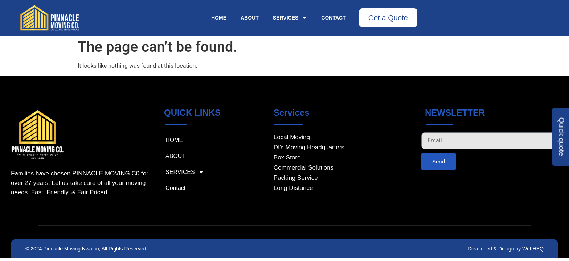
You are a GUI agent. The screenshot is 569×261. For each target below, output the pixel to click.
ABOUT (250, 18)
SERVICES (290, 18)
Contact (333, 18)
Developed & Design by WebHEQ (506, 249)
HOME (218, 18)
